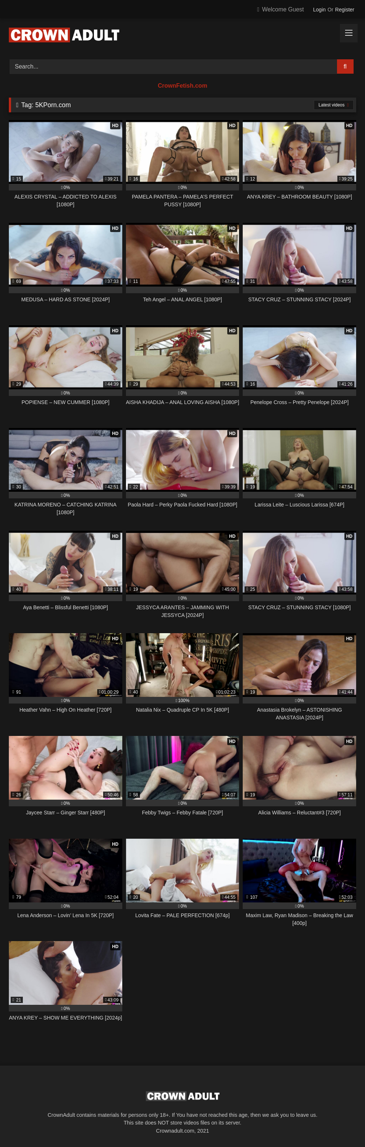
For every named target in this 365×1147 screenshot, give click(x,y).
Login (319, 10)
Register (344, 10)
